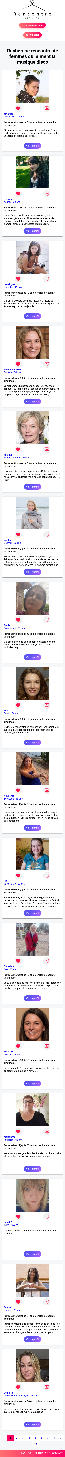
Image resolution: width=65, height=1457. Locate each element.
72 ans (13, 969)
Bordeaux (9, 798)
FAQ (23, 1453)
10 (35, 1444)
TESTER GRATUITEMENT (32, 25)
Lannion (8, 1310)
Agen (6, 1225)
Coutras (8, 1054)
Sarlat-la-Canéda (12, 457)
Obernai (8, 543)
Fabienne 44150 (12, 369)
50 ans (21, 628)
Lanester (8, 287)
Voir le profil (32, 145)
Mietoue (8, 454)
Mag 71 (8, 710)
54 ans (17, 372)
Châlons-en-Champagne (16, 1395)
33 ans (16, 201)
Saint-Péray (10, 884)
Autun (7, 713)
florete (7, 1307)
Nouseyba (9, 795)
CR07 (7, 881)
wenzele (8, 199)
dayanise (8, 113)
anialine (8, 540)
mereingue (9, 284)
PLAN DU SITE (42, 1453)
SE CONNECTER (32, 35)
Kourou (7, 201)
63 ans (18, 1139)
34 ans (20, 116)
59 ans (26, 457)
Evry (6, 969)
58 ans (17, 1054)
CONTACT (57, 1453)
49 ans (18, 287)
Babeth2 (8, 1222)
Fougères (9, 1139)
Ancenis (8, 372)
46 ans (19, 798)
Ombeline (9, 966)
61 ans (17, 1310)
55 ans (14, 1225)
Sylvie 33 (8, 1051)
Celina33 (8, 1392)
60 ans (17, 543)
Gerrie (7, 625)
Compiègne (10, 628)
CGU (30, 1453)
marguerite (9, 1136)
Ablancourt (9, 116)
